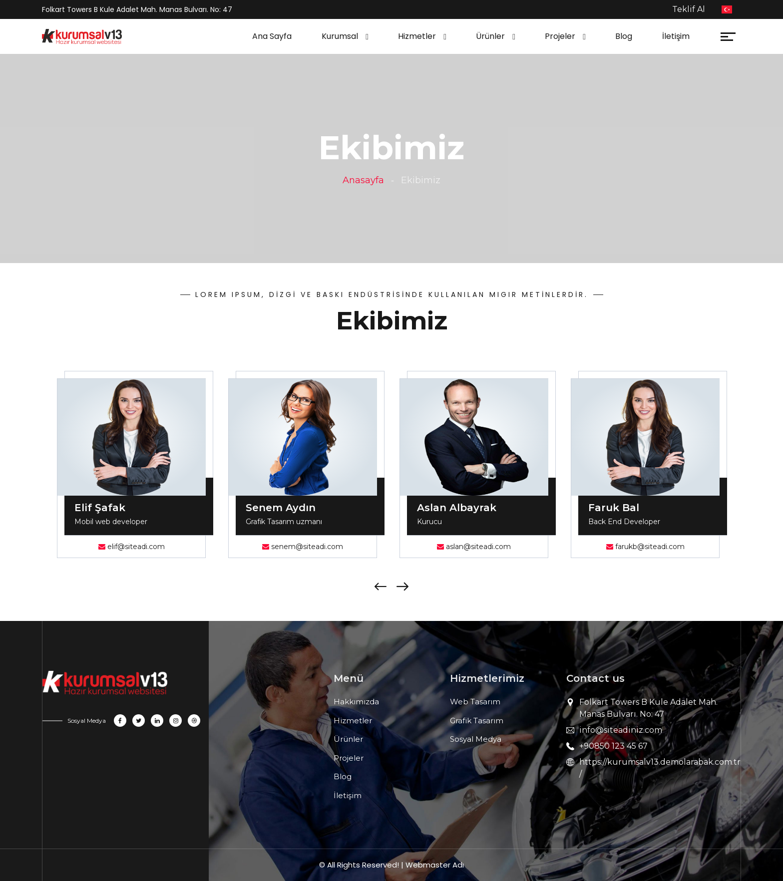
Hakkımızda (356, 701)
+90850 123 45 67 (613, 746)
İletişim (676, 36)
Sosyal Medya (475, 739)
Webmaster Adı (434, 865)
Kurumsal (340, 36)
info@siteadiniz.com (620, 730)
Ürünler (490, 36)
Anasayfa (363, 180)
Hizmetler (417, 36)
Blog (623, 36)
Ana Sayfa (272, 36)
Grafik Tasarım (476, 720)
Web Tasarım (475, 701)
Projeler (560, 36)
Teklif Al (688, 9)
